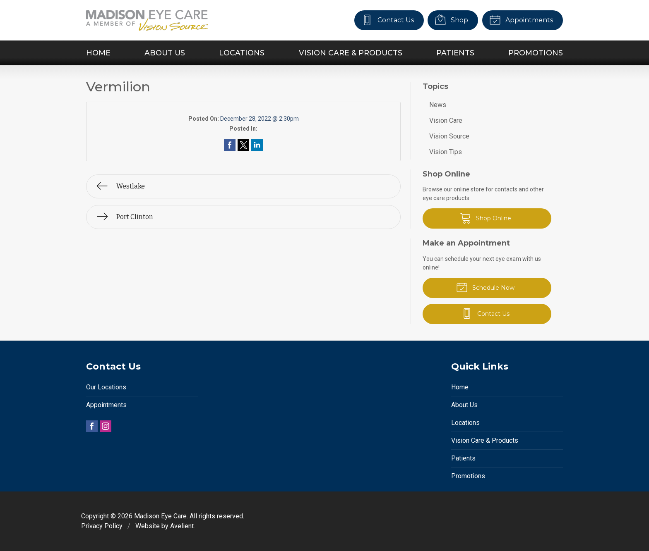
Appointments (521, 19)
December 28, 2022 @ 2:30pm (259, 118)
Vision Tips (445, 152)
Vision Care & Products (350, 52)
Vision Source (449, 136)
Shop (451, 19)
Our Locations (106, 387)
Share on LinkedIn (257, 145)
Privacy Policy (102, 526)
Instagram (105, 426)
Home (98, 52)
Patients (455, 52)
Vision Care (445, 120)
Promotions (535, 52)
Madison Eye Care (160, 516)
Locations (241, 52)
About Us (164, 52)
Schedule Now (485, 287)
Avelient (182, 526)
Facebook (92, 426)
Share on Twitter (243, 145)
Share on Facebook (230, 145)
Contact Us (387, 19)
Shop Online (485, 218)
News (437, 105)
